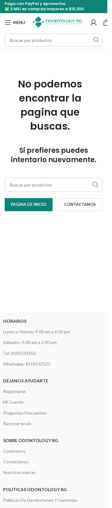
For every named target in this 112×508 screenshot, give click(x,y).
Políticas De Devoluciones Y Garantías (40, 500)
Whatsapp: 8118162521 (26, 363)
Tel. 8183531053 (19, 353)
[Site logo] (57, 22)
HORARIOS (14, 321)
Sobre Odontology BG (30, 440)
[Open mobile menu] (15, 22)
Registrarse (14, 391)
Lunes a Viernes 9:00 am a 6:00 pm (36, 331)
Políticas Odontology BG (35, 489)
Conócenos (14, 451)
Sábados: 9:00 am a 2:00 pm (30, 342)
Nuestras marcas (19, 472)
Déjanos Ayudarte (25, 380)
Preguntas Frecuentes (25, 413)
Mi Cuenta (13, 402)
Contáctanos (16, 461)
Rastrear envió (17, 423)
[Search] (54, 40)
